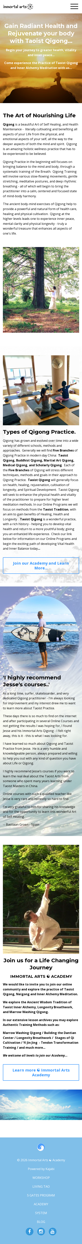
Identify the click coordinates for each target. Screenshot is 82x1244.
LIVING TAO (41, 1186)
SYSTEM (41, 1213)
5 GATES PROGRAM (41, 1195)
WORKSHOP (41, 1178)
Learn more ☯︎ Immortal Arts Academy (41, 1072)
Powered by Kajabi (41, 1169)
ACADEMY (41, 1204)
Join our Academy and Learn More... (41, 566)
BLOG (41, 1222)
